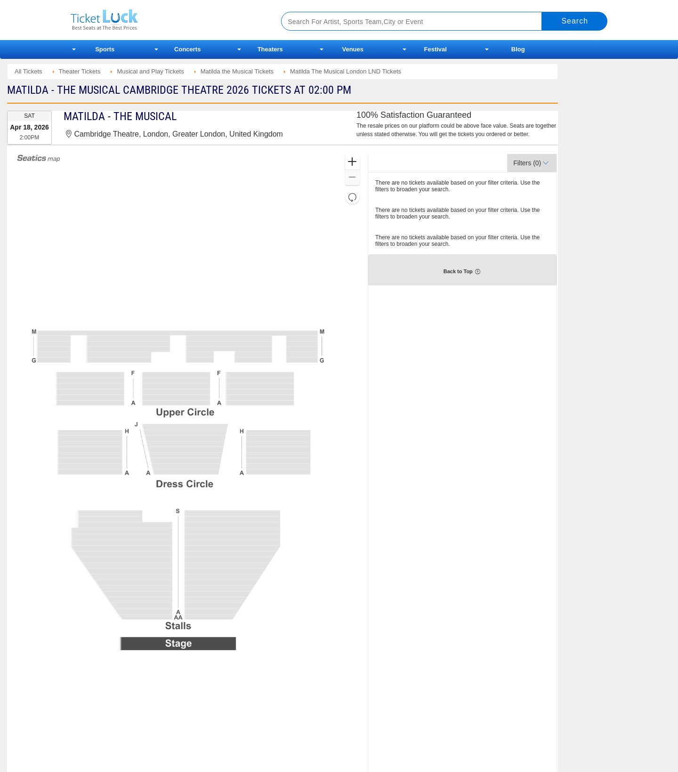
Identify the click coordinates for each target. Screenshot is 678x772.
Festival (435, 49)
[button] (352, 162)
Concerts (187, 49)
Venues (352, 49)
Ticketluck (164, 20)
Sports (104, 49)
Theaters (270, 49)
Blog (518, 49)
